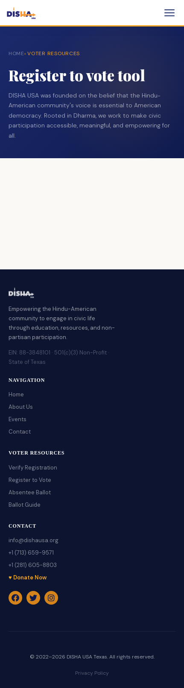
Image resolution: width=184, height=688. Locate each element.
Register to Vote (30, 480)
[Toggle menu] (169, 13)
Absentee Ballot (30, 492)
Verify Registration (33, 467)
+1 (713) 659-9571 (31, 552)
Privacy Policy (92, 673)
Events (17, 419)
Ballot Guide (25, 504)
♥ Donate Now (28, 577)
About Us (21, 406)
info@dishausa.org (33, 540)
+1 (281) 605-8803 (33, 565)
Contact (20, 431)
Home (16, 394)
